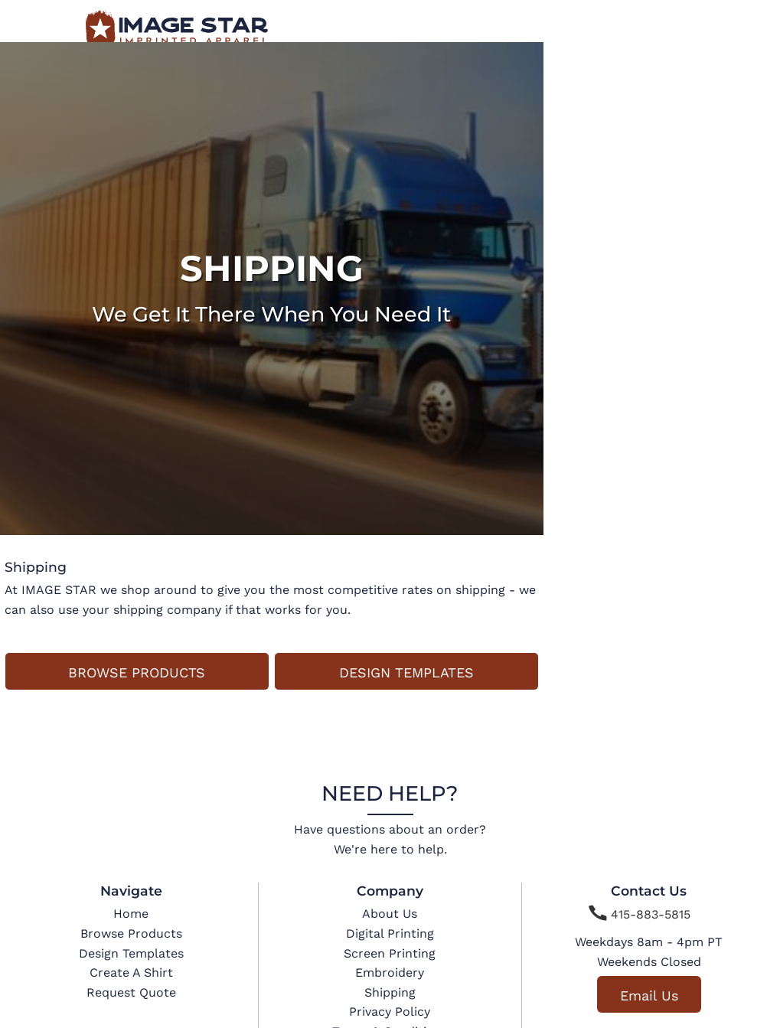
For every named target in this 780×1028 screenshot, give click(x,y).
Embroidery (389, 972)
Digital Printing (390, 933)
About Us (389, 913)
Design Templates (131, 953)
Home (130, 913)
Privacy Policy (389, 1011)
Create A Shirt (131, 972)
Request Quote (131, 992)
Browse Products (131, 933)
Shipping (390, 992)
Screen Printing (390, 953)
